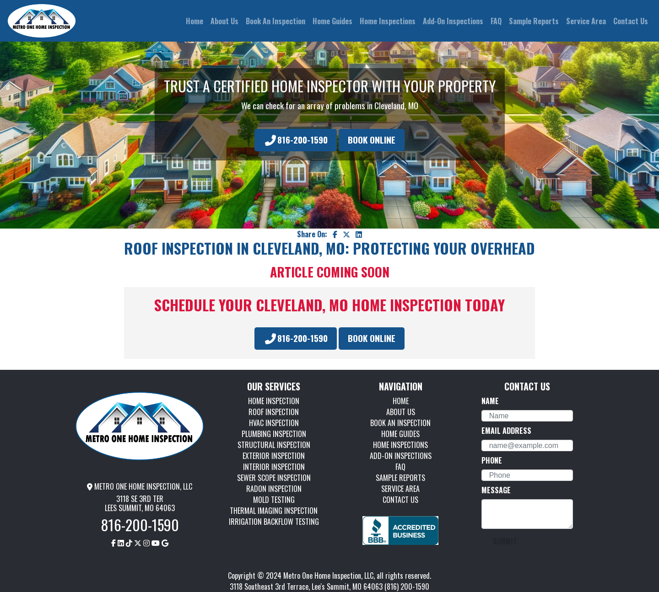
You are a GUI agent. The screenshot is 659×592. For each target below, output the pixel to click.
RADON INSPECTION (274, 488)
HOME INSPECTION (273, 400)
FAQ (400, 466)
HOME (401, 400)
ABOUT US (400, 411)
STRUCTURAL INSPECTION (274, 444)
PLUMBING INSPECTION (274, 433)
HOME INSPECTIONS (400, 444)
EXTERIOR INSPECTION (274, 455)
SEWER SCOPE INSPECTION (274, 477)
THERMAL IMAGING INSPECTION (274, 510)
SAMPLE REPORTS (400, 477)
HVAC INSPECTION (274, 422)
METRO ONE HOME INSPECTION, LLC (139, 486)
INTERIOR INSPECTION (274, 466)
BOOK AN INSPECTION (400, 422)
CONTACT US (400, 499)
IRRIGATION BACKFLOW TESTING (274, 521)
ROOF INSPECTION (273, 411)
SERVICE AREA (400, 488)
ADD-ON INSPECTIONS (401, 455)
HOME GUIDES (400, 433)
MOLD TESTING (274, 499)
